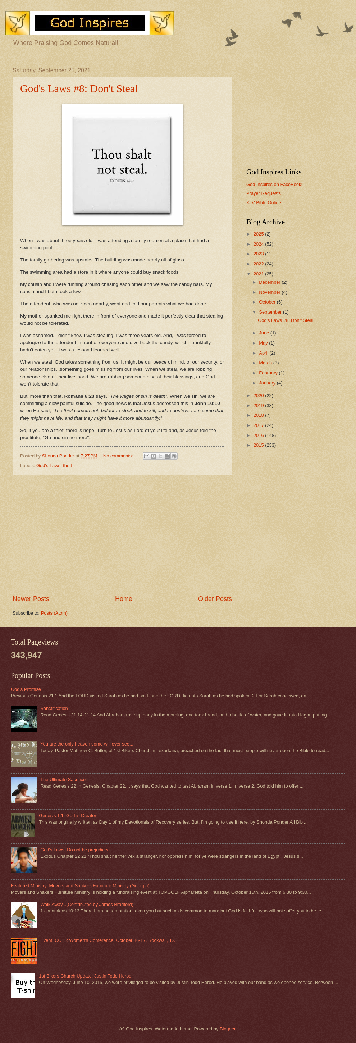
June (264, 333)
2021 (259, 274)
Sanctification (54, 708)
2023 (259, 253)
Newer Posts (31, 598)
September (271, 312)
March (266, 362)
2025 (259, 234)
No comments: (118, 456)
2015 (259, 445)
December (270, 282)
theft (67, 465)
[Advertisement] (122, 534)
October (268, 302)
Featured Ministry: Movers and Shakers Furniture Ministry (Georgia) (80, 885)
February (269, 372)
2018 (259, 415)
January (268, 383)
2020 (259, 395)
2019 (259, 405)
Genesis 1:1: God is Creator (67, 815)
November (270, 292)
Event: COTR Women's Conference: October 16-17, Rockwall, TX (107, 940)
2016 (259, 435)
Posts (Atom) (54, 613)
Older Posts (215, 598)
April (264, 353)
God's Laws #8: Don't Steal (79, 88)
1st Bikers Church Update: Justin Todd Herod (85, 976)
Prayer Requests (263, 193)
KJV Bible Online (263, 202)
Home (123, 598)
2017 (259, 425)
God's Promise (26, 689)
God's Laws (48, 465)
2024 (259, 244)
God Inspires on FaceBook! (274, 184)
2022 (259, 264)
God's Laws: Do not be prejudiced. (75, 849)
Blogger (228, 1028)
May (264, 343)
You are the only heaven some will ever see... (86, 744)
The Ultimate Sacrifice (63, 779)
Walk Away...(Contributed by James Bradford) (86, 904)
